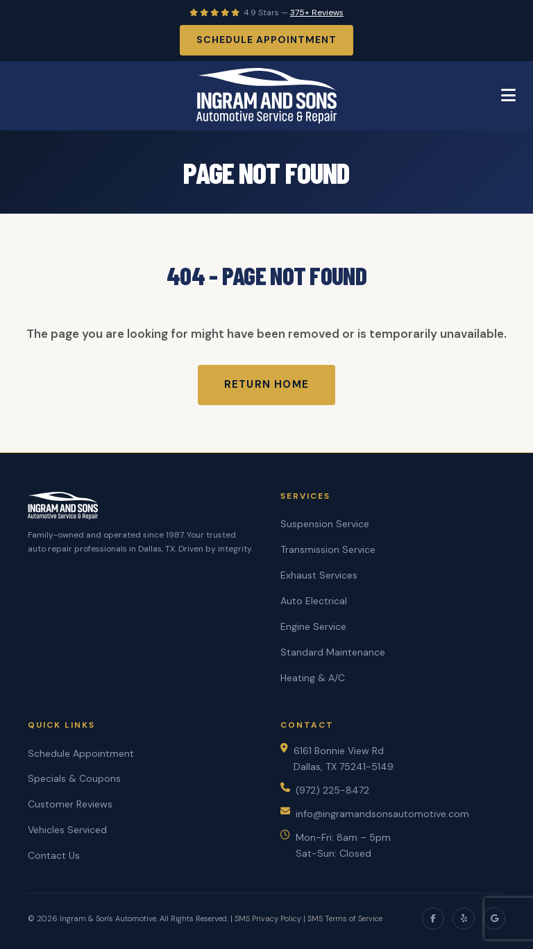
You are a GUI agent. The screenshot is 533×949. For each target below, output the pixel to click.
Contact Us (54, 855)
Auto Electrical (313, 601)
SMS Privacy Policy (268, 918)
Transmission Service (327, 549)
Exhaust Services (318, 575)
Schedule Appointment (266, 39)
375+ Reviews (317, 12)
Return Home (266, 384)
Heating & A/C (312, 678)
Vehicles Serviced (67, 829)
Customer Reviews (70, 804)
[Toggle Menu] (508, 96)
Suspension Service (324, 524)
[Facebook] (433, 918)
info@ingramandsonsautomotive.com (382, 813)
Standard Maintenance (332, 652)
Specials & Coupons (74, 778)
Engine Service (313, 626)
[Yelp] (463, 918)
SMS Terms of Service (344, 918)
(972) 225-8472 (332, 790)
